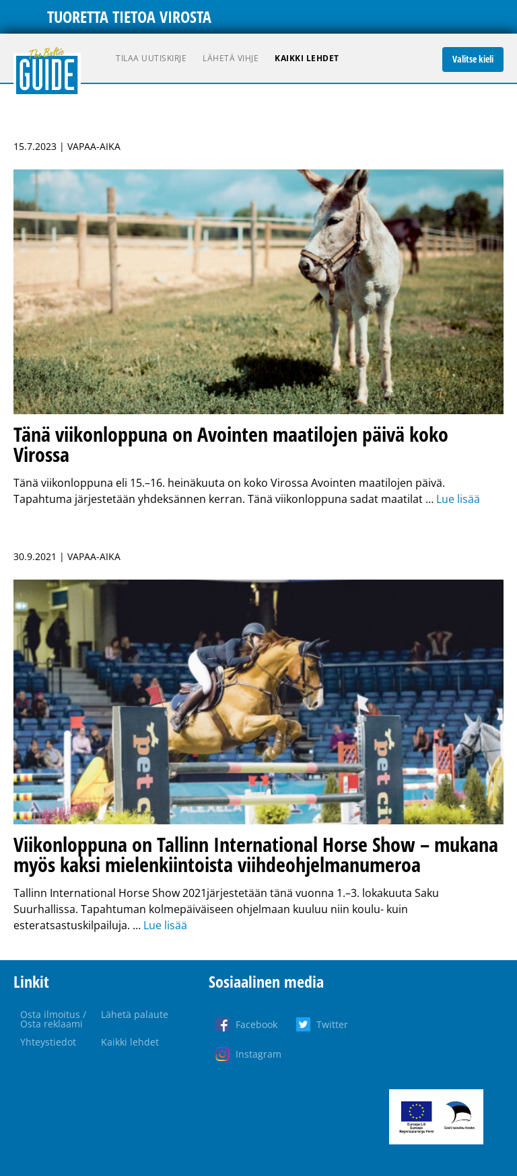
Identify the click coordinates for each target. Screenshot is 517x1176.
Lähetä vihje (230, 58)
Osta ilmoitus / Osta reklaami (53, 1019)
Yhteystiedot (48, 1041)
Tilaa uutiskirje (151, 58)
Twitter (332, 1024)
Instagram (258, 1054)
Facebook (256, 1024)
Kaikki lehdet (307, 58)
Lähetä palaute (134, 1014)
